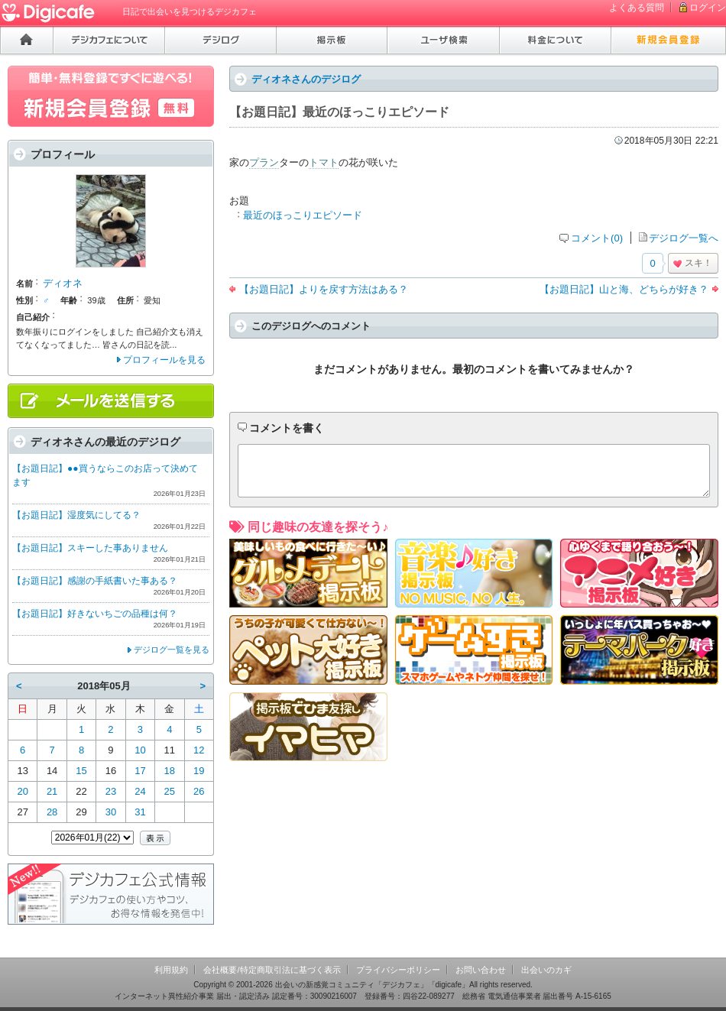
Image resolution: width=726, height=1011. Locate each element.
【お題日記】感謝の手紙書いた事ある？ (94, 580)
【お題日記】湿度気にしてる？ (76, 515)
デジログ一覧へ (683, 238)
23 (110, 791)
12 (198, 750)
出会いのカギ (546, 969)
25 (169, 791)
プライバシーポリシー (398, 969)
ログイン (707, 7)
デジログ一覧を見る (171, 649)
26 (198, 791)
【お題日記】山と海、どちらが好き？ (624, 289)
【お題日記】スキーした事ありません (90, 548)
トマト (324, 162)
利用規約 (171, 969)
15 (81, 770)
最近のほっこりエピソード (302, 215)
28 (52, 812)
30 (110, 812)
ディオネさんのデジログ (306, 79)
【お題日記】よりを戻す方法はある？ (323, 289)
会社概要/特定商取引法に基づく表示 (271, 969)
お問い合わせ (480, 969)
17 (140, 770)
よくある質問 (636, 7)
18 (169, 770)
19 (198, 770)
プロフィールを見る (164, 360)
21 (52, 791)
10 (140, 750)
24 (140, 791)
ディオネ (63, 283)
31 (140, 812)
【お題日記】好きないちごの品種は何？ (94, 613)
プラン (264, 162)
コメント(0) (597, 238)
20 (22, 791)
